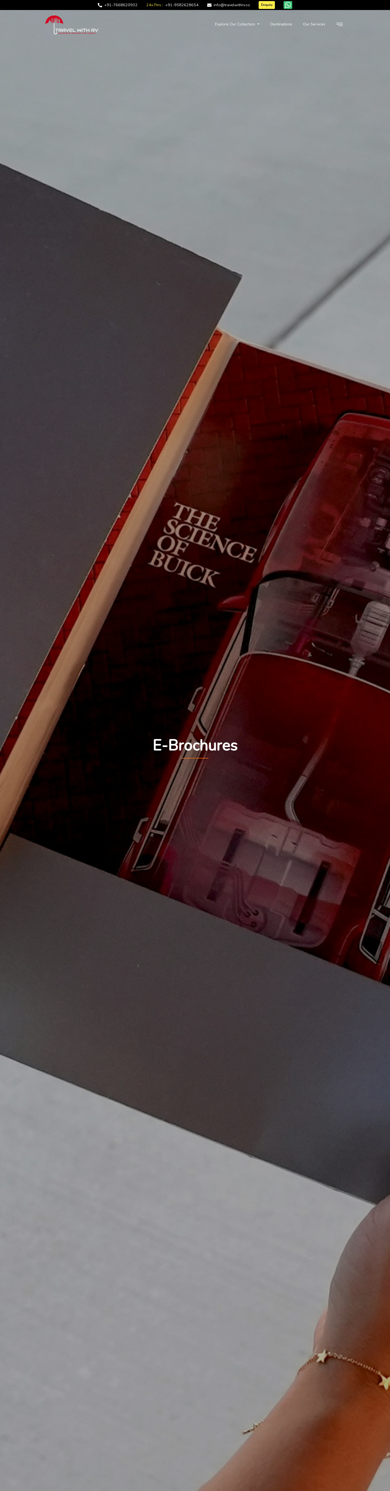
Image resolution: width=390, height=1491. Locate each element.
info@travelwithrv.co (232, 5)
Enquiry (266, 4)
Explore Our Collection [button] (235, 24)
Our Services (314, 24)
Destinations (281, 24)
